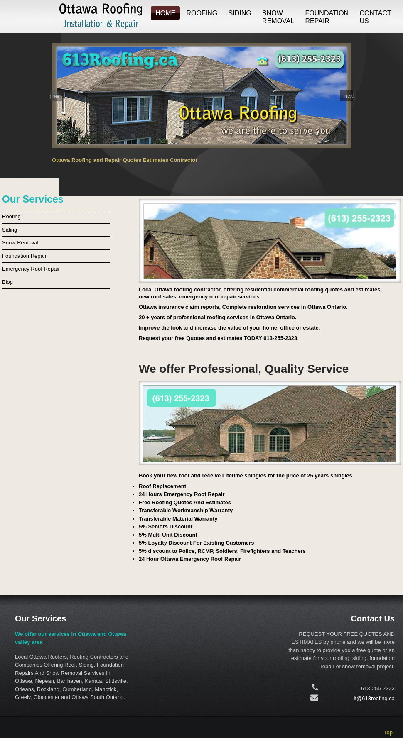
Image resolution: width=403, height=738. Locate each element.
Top (388, 732)
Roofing (202, 13)
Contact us (375, 17)
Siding (240, 13)
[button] (53, 95)
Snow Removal (278, 17)
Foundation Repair (327, 17)
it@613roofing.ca (374, 698)
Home (165, 13)
